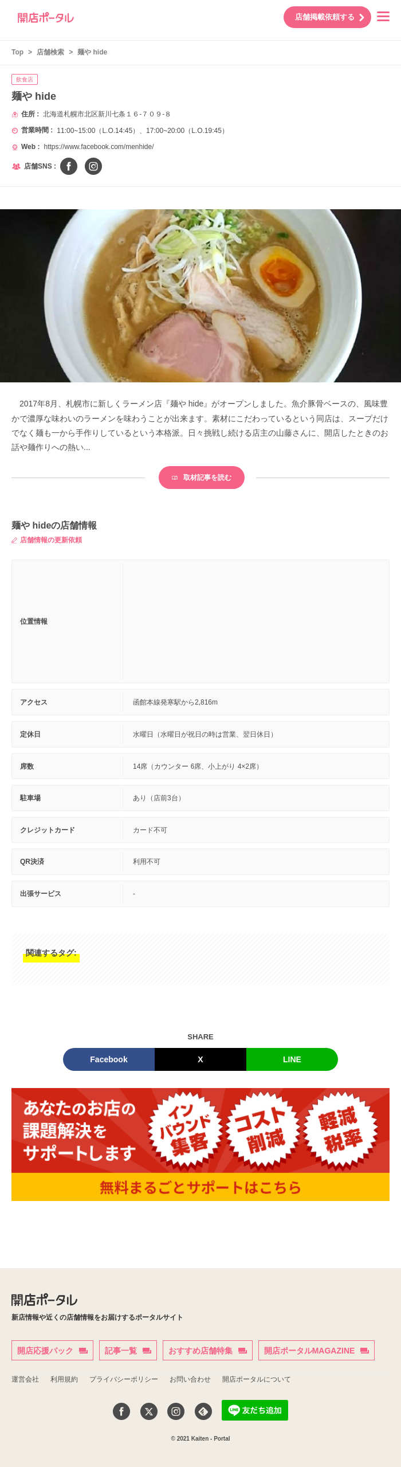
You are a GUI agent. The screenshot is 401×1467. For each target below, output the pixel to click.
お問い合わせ (190, 1379)
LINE (292, 1059)
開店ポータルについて (256, 1379)
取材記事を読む (201, 478)
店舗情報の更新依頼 (46, 540)
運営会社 (25, 1379)
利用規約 (64, 1379)
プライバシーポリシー (123, 1379)
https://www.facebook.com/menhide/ (99, 147)
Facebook (108, 1059)
